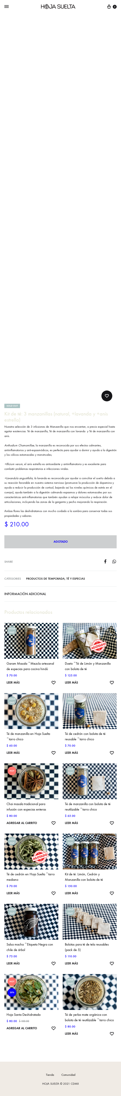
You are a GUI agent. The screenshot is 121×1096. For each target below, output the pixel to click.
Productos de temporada (45, 579)
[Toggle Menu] (6, 6)
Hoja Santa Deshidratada (23, 1015)
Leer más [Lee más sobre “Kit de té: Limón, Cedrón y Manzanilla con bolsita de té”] (71, 893)
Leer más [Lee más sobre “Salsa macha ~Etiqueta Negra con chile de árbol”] (13, 963)
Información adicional (25, 594)
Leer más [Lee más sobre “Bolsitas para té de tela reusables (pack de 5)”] (71, 963)
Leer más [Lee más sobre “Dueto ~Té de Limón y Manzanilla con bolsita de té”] (71, 682)
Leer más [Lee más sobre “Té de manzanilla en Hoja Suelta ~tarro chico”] (13, 753)
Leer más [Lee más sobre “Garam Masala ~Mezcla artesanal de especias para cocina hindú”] (13, 682)
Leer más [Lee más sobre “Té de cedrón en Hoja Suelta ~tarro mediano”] (13, 893)
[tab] (60, 594)
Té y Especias (75, 579)
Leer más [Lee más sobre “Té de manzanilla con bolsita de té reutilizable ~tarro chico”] (71, 823)
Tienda (50, 1075)
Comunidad (68, 1075)
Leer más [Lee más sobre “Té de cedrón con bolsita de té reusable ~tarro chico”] (71, 753)
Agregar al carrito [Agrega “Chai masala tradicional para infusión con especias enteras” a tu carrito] (22, 823)
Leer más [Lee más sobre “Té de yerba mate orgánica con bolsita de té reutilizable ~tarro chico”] (71, 1034)
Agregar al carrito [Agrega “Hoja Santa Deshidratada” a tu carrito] (22, 1028)
